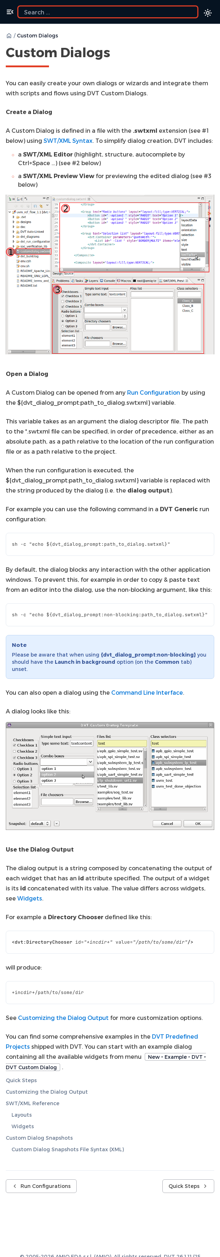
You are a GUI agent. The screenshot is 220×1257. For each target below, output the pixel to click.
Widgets (23, 1126)
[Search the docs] (107, 11)
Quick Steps (21, 1080)
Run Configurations (41, 1186)
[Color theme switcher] (207, 12)
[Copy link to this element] (118, 53)
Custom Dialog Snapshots (39, 1138)
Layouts (22, 1115)
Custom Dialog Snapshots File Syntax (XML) (68, 1149)
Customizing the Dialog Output (47, 1092)
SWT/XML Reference (32, 1103)
